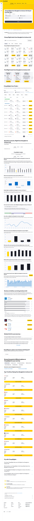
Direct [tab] (12, 43)
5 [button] (30, 136)
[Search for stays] (1, 5)
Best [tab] (9, 43)
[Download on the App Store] (28, 508)
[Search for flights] (1, 3)
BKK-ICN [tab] (18, 156)
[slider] (33, 92)
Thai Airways (9, 324)
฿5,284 (10, 12)
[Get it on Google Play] (28, 506)
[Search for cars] (1, 7)
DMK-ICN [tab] (22, 156)
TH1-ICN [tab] (15, 156)
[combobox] (11, 16)
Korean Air (9, 298)
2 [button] (25, 136)
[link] (8, 81)
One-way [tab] (20, 43)
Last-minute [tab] (16, 43)
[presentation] (12, 12)
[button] (1, 1)
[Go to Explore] (1, 8)
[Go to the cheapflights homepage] (6, 1)
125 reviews (9, 331)
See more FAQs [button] (18, 346)
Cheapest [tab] (6, 43)
